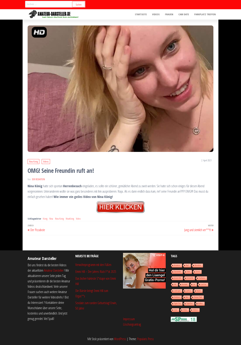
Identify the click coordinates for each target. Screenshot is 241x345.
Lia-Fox (203, 284)
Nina (51, 218)
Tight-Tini (177, 303)
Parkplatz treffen (205, 14)
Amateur (177, 265)
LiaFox (188, 291)
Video (78, 218)
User (175, 310)
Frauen (170, 14)
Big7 (187, 265)
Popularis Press (145, 339)
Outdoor (177, 297)
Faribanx (202, 278)
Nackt (198, 291)
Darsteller (177, 272)
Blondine (198, 265)
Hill (175, 284)
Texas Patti (198, 297)
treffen (200, 303)
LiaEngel (177, 291)
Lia (194, 284)
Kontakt (184, 284)
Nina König (33, 161)
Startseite (142, 14)
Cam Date (184, 14)
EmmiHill (190, 278)
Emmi (198, 272)
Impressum (129, 319)
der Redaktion (38, 179)
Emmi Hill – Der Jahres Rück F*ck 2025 (95, 271)
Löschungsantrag (132, 324)
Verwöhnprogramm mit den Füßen (93, 264)
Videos (157, 14)
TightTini (189, 303)
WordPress (120, 339)
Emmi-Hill (177, 278)
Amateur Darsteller (53, 270)
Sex (186, 297)
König (45, 218)
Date (188, 272)
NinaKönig (70, 218)
